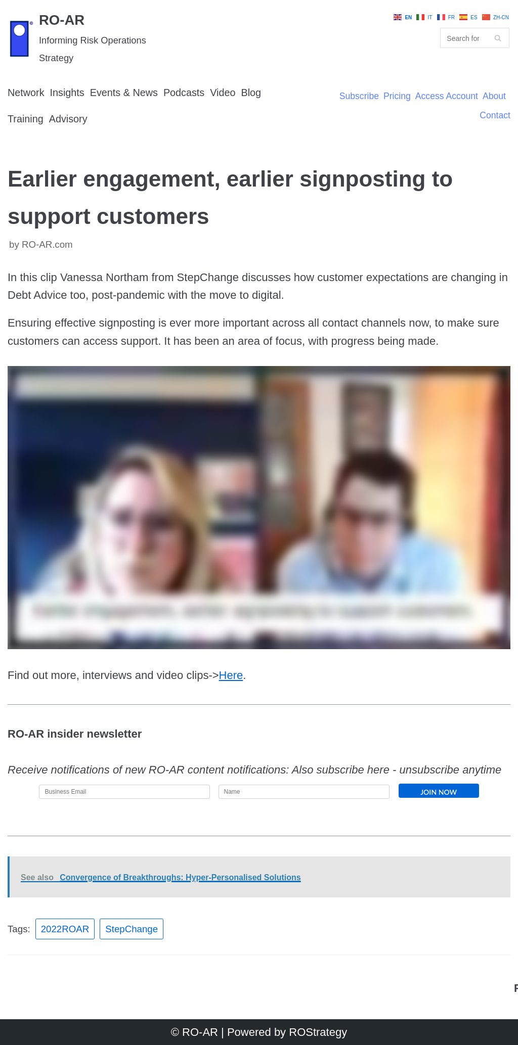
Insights (67, 92)
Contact (495, 115)
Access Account (446, 96)
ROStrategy (318, 1032)
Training (26, 118)
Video (222, 92)
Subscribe (359, 96)
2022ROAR (65, 929)
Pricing (397, 96)
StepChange (131, 929)
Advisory (68, 118)
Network (26, 92)
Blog (251, 92)
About (494, 96)
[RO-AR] (86, 38)
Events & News (124, 92)
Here (231, 675)
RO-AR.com (47, 244)
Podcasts (183, 92)
